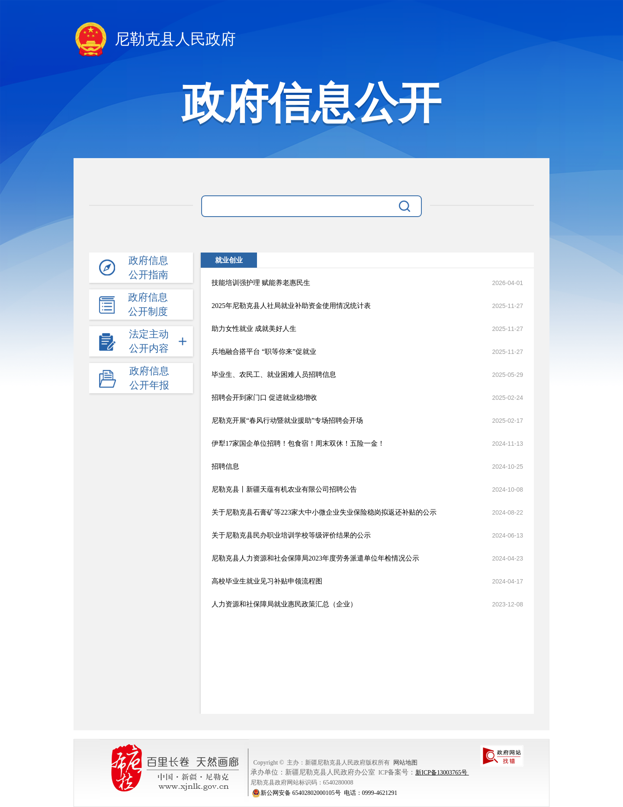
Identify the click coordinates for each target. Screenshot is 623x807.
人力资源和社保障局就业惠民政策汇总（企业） (284, 604)
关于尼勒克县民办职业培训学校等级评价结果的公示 (291, 535)
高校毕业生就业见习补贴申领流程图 (267, 581)
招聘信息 (225, 466)
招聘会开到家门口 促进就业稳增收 (264, 397)
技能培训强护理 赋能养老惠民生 (261, 282)
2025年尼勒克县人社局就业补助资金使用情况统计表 (291, 305)
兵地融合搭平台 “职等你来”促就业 (264, 351)
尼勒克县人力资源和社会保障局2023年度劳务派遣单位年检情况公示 (315, 558)
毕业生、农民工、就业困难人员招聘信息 (274, 374)
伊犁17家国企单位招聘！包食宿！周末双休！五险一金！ (298, 443)
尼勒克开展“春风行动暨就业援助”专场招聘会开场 (287, 420)
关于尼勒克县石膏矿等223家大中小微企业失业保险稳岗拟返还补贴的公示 (324, 512)
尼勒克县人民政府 (155, 40)
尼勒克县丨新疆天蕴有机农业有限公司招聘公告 (284, 489)
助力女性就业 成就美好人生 (254, 328)
